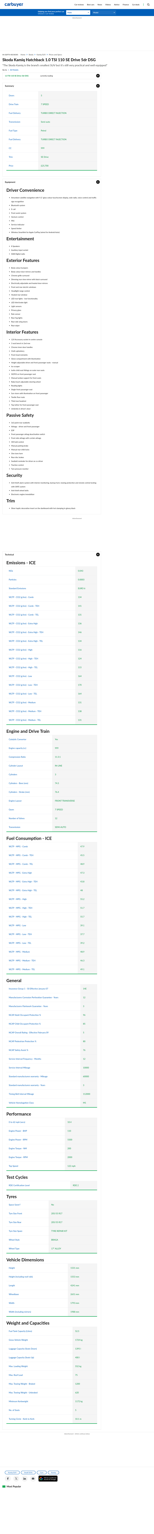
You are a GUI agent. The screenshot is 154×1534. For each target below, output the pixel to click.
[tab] (52, 86)
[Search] (148, 4)
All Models (14, 70)
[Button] (52, 76)
